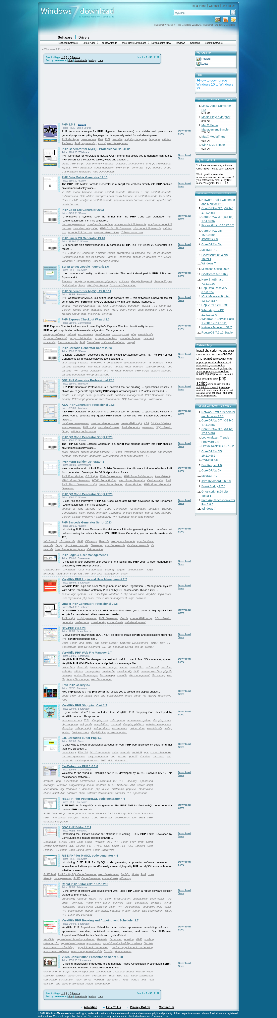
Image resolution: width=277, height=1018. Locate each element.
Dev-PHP (165, 642)
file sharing (158, 675)
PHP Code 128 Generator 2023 (83, 209)
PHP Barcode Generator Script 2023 (87, 348)
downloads (80, 60)
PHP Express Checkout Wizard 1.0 (86, 319)
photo (65, 695)
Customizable (118, 305)
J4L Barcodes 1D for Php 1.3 (82, 738)
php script (88, 598)
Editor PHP (119, 845)
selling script (83, 728)
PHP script (122, 167)
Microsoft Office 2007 (215, 268)
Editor (96, 849)
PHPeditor (61, 849)
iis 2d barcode (162, 252)
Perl (100, 139)
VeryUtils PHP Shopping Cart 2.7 (84, 705)
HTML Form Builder (104, 480)
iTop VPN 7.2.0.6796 (215, 305)
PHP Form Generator (157, 484)
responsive (164, 695)
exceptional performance (79, 780)
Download (184, 130)
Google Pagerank (141, 281)
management (111, 573)
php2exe (131, 789)
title (70, 60)
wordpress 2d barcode (131, 252)
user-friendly (145, 334)
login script (164, 594)
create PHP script (73, 163)
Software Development (134, 642)
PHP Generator (82, 167)
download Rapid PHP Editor (91, 902)
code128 (137, 752)
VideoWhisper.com (82, 971)
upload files (137, 667)
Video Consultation (79, 975)
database (96, 309)
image (128, 695)
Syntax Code (67, 841)
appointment (94, 943)
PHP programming (85, 143)
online (47, 971)
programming (77, 784)
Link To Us (228, 5)
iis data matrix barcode (77, 192)
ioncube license (130, 338)
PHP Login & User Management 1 (85, 555)
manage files (92, 671)
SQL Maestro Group (158, 167)
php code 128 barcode (147, 228)
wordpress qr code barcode (140, 451)
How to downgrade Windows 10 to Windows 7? (215, 84)
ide (109, 646)
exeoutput (49, 784)
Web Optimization (97, 285)
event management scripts (86, 951)
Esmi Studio (84, 841)
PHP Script (164, 256)
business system (117, 732)
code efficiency (97, 813)
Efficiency (91, 541)
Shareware (108, 849)
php (133, 334)
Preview (99, 841)
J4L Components (100, 752)
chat (126, 975)
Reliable (102, 939)
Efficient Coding (105, 252)
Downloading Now (161, 43)
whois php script (224, 374)
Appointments (123, 951)
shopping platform (133, 724)
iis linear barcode (122, 370)
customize (118, 789)
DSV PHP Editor (117, 841)
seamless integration (85, 228)
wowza (135, 979)
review (100, 598)
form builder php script (213, 372)
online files (68, 667)
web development (117, 143)
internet (56, 971)
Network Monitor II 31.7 (217, 327)
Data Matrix (87, 196)
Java (88, 849)
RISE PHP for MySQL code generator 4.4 (90, 855)
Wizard (71, 334)
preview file (108, 671)
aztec (115, 752)
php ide (139, 646)
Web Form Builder (111, 484)
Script (81, 285)
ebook (47, 793)
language (154, 139)
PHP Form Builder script (138, 476)
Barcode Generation (119, 256)
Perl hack (67, 143)
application (146, 780)
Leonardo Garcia (123, 646)
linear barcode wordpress (70, 549)
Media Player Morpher (216, 117)
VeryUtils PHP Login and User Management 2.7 (94, 579)
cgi (62, 789)
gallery (152, 695)
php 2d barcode (95, 256)
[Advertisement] (75, 93)
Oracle (124, 618)
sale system (117, 720)
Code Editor (69, 642)
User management (90, 569)
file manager (107, 675)
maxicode (67, 760)
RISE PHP (146, 817)
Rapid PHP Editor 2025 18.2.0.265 (85, 884)
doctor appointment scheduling (132, 947)
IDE (104, 646)
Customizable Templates (76, 171)
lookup (77, 309)
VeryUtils (151, 594)
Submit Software (214, 43)
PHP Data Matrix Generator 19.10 (85, 177)
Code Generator (102, 817)
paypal (131, 342)
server (141, 784)
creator (149, 646)
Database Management (130, 163)
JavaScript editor (105, 906)
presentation (102, 983)
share (82, 793)
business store (80, 732)
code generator (77, 813)
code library (69, 752)
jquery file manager (78, 679)
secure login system (74, 594)
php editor (85, 642)
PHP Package (70, 139)
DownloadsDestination (123, 285)
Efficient (66, 309)
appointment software (56, 951)
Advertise (90, 1007)
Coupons (195, 43)
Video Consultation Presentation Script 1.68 (92, 957)
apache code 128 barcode (130, 224)
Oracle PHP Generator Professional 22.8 (90, 603)
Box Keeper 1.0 (212, 465)
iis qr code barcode (131, 455)
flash (78, 979)
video (150, 971)
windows (62, 784)
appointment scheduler (93, 947)
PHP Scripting (121, 516)
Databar (145, 756)
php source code (134, 594)
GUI (105, 305)
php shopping (70, 724)
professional (82, 622)
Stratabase (93, 342)
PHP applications (137, 793)
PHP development (73, 910)
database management (129, 395)
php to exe (103, 789)
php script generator (209, 365)
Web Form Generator (132, 480)
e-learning (118, 971)
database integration (56, 821)
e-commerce (85, 334)
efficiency (125, 878)
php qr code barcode (158, 512)
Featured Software (68, 43)
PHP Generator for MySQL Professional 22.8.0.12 (96, 149)
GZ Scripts (92, 476)
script (86, 309)
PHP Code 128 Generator (115, 228)
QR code (116, 451)
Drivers (84, 37)
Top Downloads (109, 43)
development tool (125, 817)
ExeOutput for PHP (111, 780)
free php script (226, 350)
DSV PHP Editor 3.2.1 (76, 827)
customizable (115, 622)
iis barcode (156, 362)
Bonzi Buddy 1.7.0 (213, 486)
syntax (136, 910)
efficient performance (83, 431)
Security (109, 569)
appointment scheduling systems (122, 943)
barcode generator (73, 756)
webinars (99, 979)
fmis (144, 979)
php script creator (106, 642)
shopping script (162, 720)
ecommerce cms (72, 720)
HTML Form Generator (76, 480)
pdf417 (133, 756)
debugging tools (152, 906)
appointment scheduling (59, 947)
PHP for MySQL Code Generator (77, 874)
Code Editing (76, 849)
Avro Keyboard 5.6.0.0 (216, 481)
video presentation (73, 983)
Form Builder (133, 484)
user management (116, 598)
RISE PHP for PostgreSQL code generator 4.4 (93, 798)
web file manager (101, 679)
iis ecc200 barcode (145, 196)
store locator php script (209, 354)
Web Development (103, 171)
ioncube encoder (68, 342)
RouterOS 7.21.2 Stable (217, 332)
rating (92, 60)
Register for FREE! (216, 183)
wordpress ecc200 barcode (96, 200)
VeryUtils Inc (98, 732)
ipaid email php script (207, 378)
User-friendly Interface (106, 260)
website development (158, 724)
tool (99, 305)
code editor (157, 898)
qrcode (122, 756)
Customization (52, 569)
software (124, 281)
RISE (47, 813)
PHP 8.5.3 (68, 124)
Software (65, 37)
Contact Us (166, 1007)
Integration (62, 573)
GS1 (110, 760)
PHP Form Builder (73, 476)
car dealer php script (222, 393)
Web (141, 841)
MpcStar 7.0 (209, 249)
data (84, 313)
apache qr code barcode (95, 451)
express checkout (106, 338)
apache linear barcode (129, 366)
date (100, 60)
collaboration (103, 971)
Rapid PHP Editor (100, 898)
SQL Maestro (163, 618)
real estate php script (207, 395)
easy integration (98, 756)
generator (137, 167)
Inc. (149, 252)
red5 (125, 979)
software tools (122, 902)
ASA (146, 423)
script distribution (81, 338)
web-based (152, 667)
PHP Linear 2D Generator (78, 252)
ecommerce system (139, 720)
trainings (61, 975)
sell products (102, 728)
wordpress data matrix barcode (114, 196)
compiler (120, 793)
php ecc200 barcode (158, 192)
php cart (116, 724)
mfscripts (49, 573)
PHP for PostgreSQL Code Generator (130, 813)
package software (54, 334)
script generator (104, 167)
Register (207, 58)
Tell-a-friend (198, 5)
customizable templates (105, 423)
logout (120, 569)
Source (80, 845)
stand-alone (146, 789)
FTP (89, 845)
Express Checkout (55, 338)
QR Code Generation (112, 508)
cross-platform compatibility (131, 898)
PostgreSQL (59, 813)
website (140, 971)
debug (89, 910)
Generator (165, 196)
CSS (107, 845)
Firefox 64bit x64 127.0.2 (218, 225)
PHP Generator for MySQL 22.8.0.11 (86, 291)
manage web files (151, 671)
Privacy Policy (140, 1007)
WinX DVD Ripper (213, 144)
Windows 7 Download (57, 49)
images (66, 305)
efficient (166, 139)
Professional (155, 399)
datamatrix (121, 760)
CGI (130, 845)
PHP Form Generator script (79, 484)
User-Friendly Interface (99, 163)
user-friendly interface (100, 224)
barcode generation (73, 224)
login (150, 569)
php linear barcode (100, 366)
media (130, 971)
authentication (136, 569)
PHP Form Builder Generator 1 (83, 461)
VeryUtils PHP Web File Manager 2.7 (87, 652)
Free (64, 699)
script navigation (148, 309)
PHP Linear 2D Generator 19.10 (83, 238)
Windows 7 (135, 192)
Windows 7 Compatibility (76, 260)
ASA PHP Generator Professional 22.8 (88, 404)
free (106, 309)
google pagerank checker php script (95, 281)
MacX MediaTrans (213, 136)
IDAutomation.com (132, 232)
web (119, 975)
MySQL (66, 167)
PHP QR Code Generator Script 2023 (87, 437)
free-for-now (102, 334)
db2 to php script (211, 387)
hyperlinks (94, 313)
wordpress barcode (98, 374)
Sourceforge (69, 646)
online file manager (86, 675)
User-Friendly (128, 309)
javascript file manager (103, 667)
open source (88, 139)
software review (155, 366)
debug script (85, 906)
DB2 (110, 395)
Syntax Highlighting (55, 845)
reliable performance (87, 760)
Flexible (148, 943)
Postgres (73, 817)
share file (82, 667)
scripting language (136, 139)
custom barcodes (161, 752)
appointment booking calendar (76, 939)
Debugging (50, 841)
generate (107, 313)
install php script (207, 350)
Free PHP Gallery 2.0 (76, 684)
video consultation (142, 975)
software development (100, 793)
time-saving (58, 817)
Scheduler (116, 939)
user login (101, 594)
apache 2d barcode (144, 256)
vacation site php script (219, 362)
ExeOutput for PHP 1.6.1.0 (80, 766)
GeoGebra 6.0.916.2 (215, 274)
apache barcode (161, 370)
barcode (125, 752)
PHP (107, 139)
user (93, 573)
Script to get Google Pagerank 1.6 (85, 266)
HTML (114, 309)
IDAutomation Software (144, 508)
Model (85, 817)
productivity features (74, 898)
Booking (108, 951)
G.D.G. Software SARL (121, 784)
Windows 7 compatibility (106, 362)
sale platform (101, 724)
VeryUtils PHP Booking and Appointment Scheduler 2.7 (100, 920)
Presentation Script (103, 975)
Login (124, 573)
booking (129, 939)
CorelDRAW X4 (212, 244)
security (132, 780)
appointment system (73, 943)
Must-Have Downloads (134, 43)
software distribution (113, 342)
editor (154, 642)
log (80, 573)
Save (181, 133)
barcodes (158, 756)
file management (139, 675)
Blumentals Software (148, 902)
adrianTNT (140, 695)
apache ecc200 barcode (110, 192)
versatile (117, 139)
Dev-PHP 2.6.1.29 (74, 628)
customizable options (106, 232)
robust (102, 143)
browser (48, 780)
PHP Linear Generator (88, 370)
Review (66, 200)
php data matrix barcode (129, 200)
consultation (66, 979)
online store (137, 728)
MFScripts (69, 569)
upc (146, 752)
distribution (58, 793)
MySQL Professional (158, 163)
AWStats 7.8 (210, 239)
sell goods (86, 724)
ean (169, 756)
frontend (101, 784)
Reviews (180, 43)
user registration (71, 598)
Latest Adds (89, 43)
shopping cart (120, 334)
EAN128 (83, 752)
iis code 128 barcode (80, 232)
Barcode (150, 200)
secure (124, 667)
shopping (67, 728)
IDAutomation (70, 196)
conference (50, 979)
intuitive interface (161, 423)
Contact (214, 5)
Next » (76, 57)
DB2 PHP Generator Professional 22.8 (88, 380)
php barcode (67, 541)
